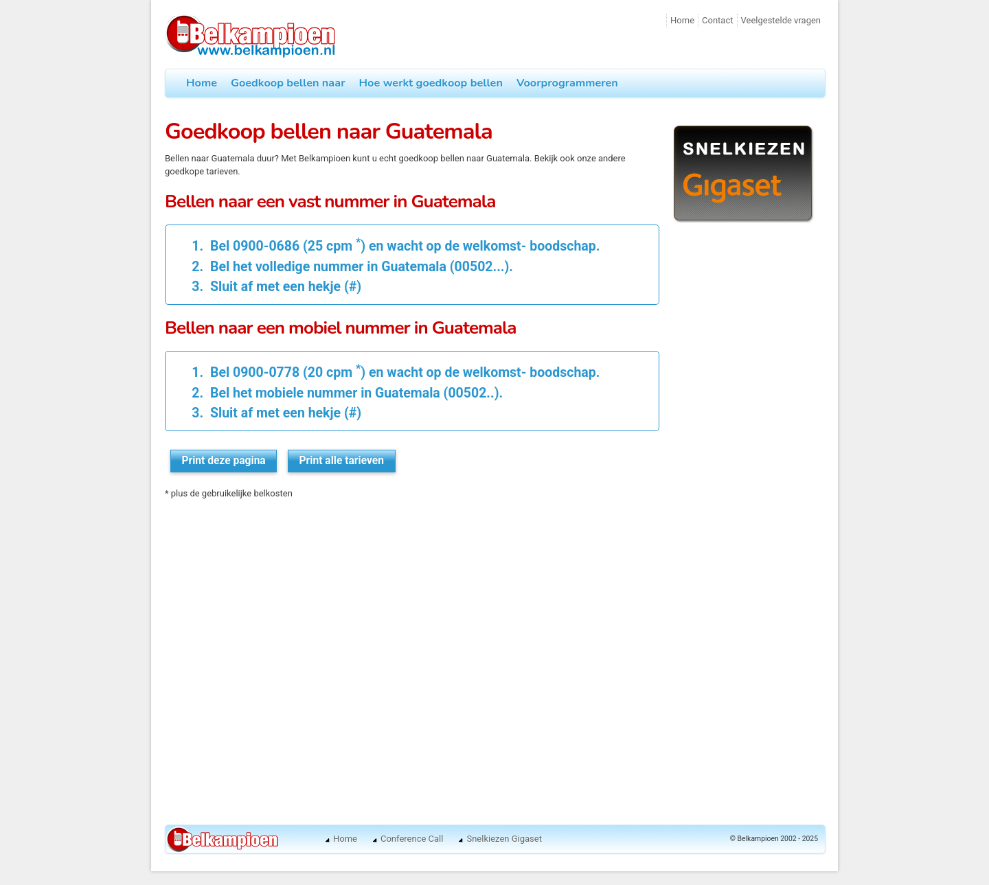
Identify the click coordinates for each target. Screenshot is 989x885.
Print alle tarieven (341, 461)
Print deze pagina (223, 461)
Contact (717, 20)
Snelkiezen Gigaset (503, 839)
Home (682, 20)
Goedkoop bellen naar (288, 83)
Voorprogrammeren (567, 83)
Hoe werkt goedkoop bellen (431, 83)
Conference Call (411, 839)
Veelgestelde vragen (781, 20)
